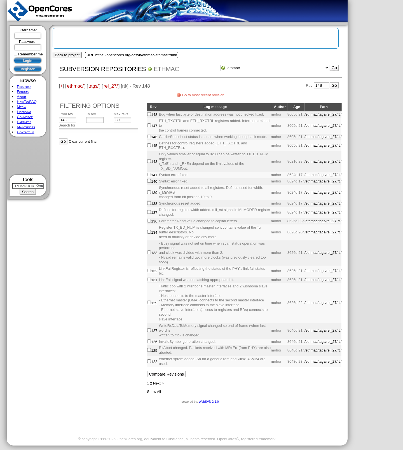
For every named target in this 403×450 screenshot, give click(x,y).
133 (154, 253)
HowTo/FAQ (27, 102)
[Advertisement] (27, 155)
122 (154, 362)
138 (154, 203)
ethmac (166, 68)
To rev (91, 114)
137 (154, 212)
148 (154, 114)
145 (154, 146)
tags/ (93, 86)
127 (154, 331)
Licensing (24, 112)
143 (154, 162)
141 (154, 175)
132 (154, 271)
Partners (24, 122)
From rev (65, 114)
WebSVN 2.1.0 (209, 401)
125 (154, 350)
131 (154, 280)
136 (154, 221)
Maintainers (26, 127)
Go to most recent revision (203, 95)
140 (154, 181)
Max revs (121, 114)
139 (154, 193)
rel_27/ (111, 86)
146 (154, 137)
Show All (154, 392)
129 (154, 303)
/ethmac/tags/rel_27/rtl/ (322, 114)
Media (21, 107)
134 (154, 232)
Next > (158, 383)
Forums (23, 92)
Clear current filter (83, 141)
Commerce (25, 117)
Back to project (67, 55)
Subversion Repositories (103, 68)
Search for (66, 125)
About (21, 97)
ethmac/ (75, 86)
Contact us (25, 132)
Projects (24, 87)
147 (154, 126)
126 (154, 342)
